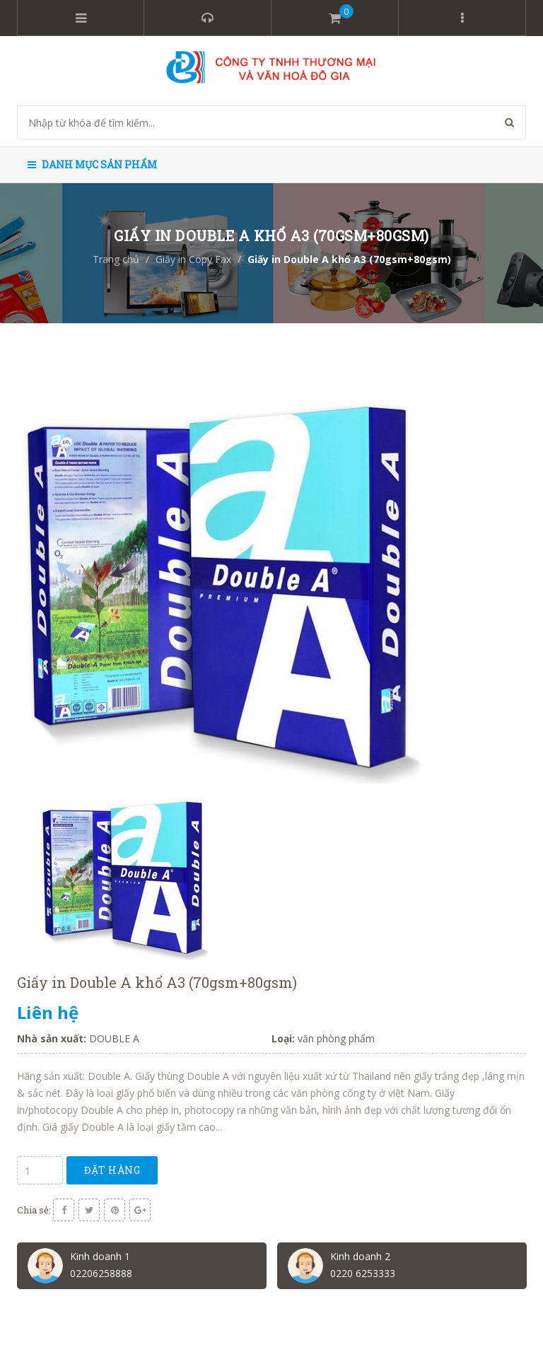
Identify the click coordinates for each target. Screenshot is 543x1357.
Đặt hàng (112, 1170)
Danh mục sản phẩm (92, 164)
